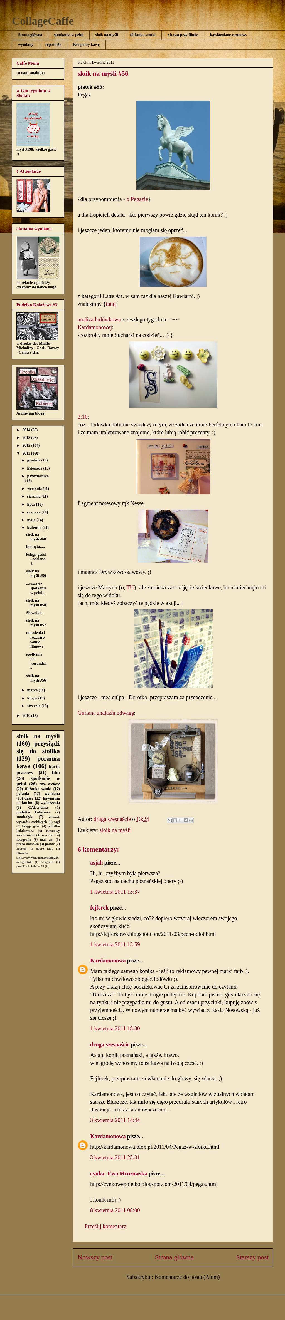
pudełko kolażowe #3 (30, 866)
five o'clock (50, 784)
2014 (27, 430)
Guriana (86, 713)
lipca (31, 504)
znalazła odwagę (115, 713)
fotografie (47, 862)
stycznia (34, 706)
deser (28, 798)
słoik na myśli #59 (36, 573)
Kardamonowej (95, 327)
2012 (27, 445)
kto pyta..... (35, 547)
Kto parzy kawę (86, 45)
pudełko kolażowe (33, 812)
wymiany (25, 45)
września (35, 489)
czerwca (34, 512)
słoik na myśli (106, 35)
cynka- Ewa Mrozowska (118, 1173)
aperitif (21, 848)
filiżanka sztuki (142, 35)
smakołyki (24, 817)
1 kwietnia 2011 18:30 (115, 1028)
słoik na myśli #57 (36, 622)
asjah (96, 863)
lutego (32, 698)
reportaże (53, 45)
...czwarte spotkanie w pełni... (36, 588)
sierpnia (34, 496)
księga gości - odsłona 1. (36, 559)
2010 (27, 716)
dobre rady (44, 848)
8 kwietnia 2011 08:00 (115, 1210)
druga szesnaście (110, 1044)
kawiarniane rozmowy (228, 35)
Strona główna (30, 35)
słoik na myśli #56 (36, 678)
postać (50, 844)
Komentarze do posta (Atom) (187, 1277)
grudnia (34, 460)
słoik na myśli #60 (36, 536)
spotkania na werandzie (36, 661)
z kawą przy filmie (183, 35)
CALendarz (38, 807)
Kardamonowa (108, 960)
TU (130, 587)
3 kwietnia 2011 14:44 (115, 1120)
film (56, 772)
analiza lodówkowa (99, 319)
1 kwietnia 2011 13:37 (115, 892)
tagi (57, 822)
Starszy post (252, 1257)
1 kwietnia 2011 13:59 (115, 944)
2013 (27, 438)
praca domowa (27, 844)
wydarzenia (50, 803)
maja (31, 520)
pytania (22, 793)
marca (32, 690)
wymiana (52, 793)
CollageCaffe (43, 21)
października (38, 476)
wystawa (48, 835)
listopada (35, 468)
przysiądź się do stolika (38, 747)
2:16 (83, 417)
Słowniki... (35, 613)
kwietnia (34, 528)
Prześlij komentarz (105, 1226)
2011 (27, 453)
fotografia (23, 840)
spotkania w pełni (68, 35)
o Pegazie (137, 199)
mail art (46, 840)
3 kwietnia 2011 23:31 (115, 1157)
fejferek (99, 908)
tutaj (111, 304)
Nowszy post (95, 1257)
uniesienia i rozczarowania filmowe (35, 640)
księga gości (31, 826)
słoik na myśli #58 (36, 602)
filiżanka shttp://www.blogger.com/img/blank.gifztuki (37, 857)
